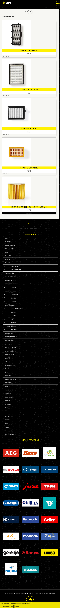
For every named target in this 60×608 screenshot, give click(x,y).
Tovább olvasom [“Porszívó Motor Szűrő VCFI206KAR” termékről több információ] (5, 174)
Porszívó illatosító (9, 248)
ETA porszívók (8, 344)
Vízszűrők (7, 369)
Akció (6, 238)
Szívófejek (13, 316)
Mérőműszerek (8, 263)
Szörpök (7, 408)
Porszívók (7, 358)
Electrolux (8, 241)
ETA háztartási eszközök (11, 337)
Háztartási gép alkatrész (11, 280)
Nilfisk (6, 372)
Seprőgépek (7, 390)
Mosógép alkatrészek (10, 291)
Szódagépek (8, 404)
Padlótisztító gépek (9, 354)
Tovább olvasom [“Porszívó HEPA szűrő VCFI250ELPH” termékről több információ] (5, 135)
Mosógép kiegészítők (10, 245)
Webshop (7, 427)
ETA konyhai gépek (9, 340)
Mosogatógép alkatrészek (11, 284)
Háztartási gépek (9, 333)
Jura (6, 362)
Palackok (7, 400)
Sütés (6, 252)
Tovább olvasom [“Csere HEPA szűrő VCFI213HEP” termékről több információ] (5, 56)
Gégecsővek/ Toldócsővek (17, 308)
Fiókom (7, 416)
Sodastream (8, 393)
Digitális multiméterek (16, 270)
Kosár (6, 423)
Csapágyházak (14, 294)
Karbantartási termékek (10, 365)
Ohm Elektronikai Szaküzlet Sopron (20, 593)
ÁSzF (6, 430)
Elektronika (8, 256)
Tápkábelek (13, 323)
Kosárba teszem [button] (30, 213)
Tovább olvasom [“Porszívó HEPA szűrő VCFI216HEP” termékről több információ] (5, 95)
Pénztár (7, 420)
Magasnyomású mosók (10, 351)
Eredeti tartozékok (9, 397)
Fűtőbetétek (13, 298)
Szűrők (12, 319)
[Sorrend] (28, 16)
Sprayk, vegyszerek (9, 273)
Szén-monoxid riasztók (10, 277)
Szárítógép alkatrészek (10, 326)
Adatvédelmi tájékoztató (10, 434)
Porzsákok (13, 312)
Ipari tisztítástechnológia (11, 347)
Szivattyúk (13, 287)
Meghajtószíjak (14, 330)
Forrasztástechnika (10, 259)
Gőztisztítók (8, 376)
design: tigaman (52, 593)
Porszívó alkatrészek (10, 305)
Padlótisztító (8, 383)
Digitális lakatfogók (15, 266)
